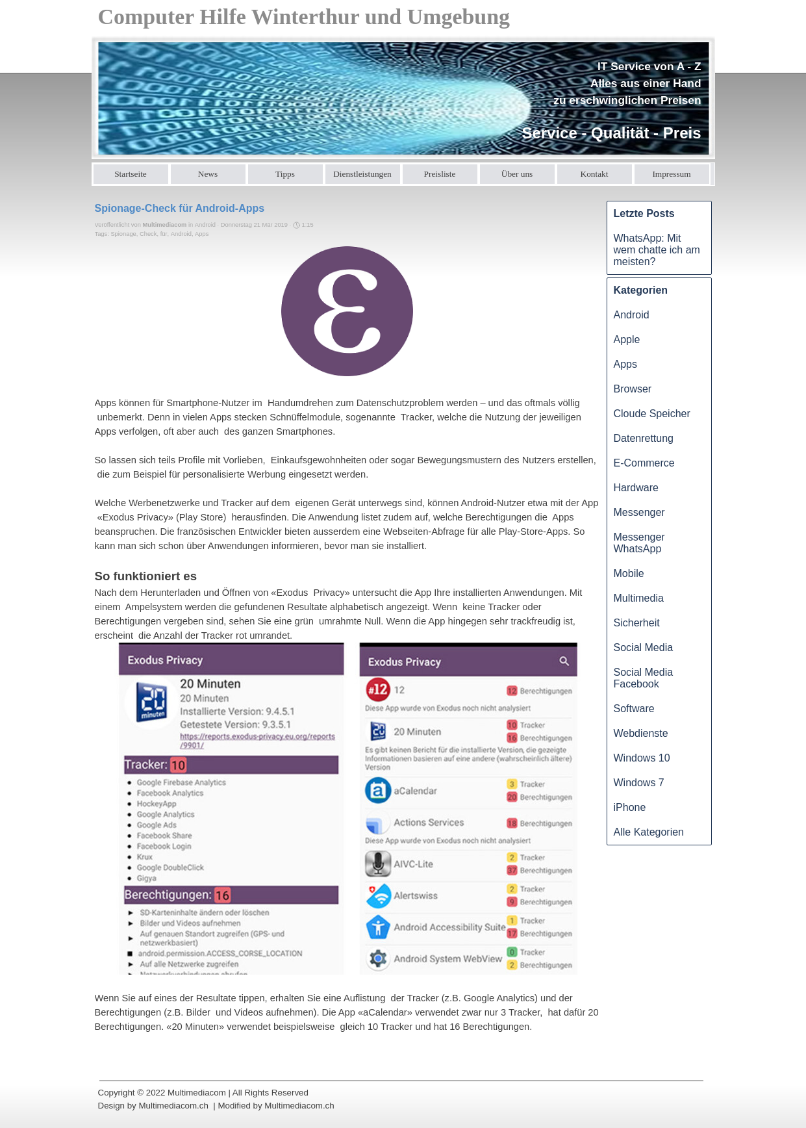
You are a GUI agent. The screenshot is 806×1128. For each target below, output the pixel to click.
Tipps (285, 174)
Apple (627, 339)
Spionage (123, 234)
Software (634, 708)
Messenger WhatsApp (639, 543)
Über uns (517, 174)
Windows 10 (642, 757)
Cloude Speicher (652, 413)
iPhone (630, 807)
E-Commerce (644, 462)
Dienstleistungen (362, 174)
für (164, 234)
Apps (201, 234)
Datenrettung (644, 438)
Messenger (639, 512)
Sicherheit (637, 622)
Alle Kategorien (649, 832)
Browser (633, 388)
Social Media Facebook (644, 678)
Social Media (644, 647)
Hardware (636, 487)
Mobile (629, 573)
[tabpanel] (607, 101)
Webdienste (641, 733)
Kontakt (595, 174)
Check (148, 234)
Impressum (671, 174)
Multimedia (639, 598)
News (208, 174)
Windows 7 (639, 782)
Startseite (130, 174)
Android (181, 234)
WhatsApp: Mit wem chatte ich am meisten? (657, 250)
